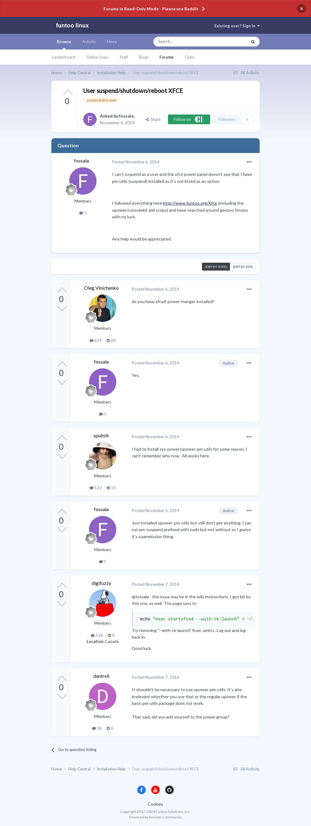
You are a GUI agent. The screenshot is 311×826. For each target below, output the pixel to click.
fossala (126, 115)
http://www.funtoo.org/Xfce (190, 203)
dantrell (101, 676)
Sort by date (243, 266)
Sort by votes (216, 266)
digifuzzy (101, 583)
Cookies (155, 804)
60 (111, 340)
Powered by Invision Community (155, 817)
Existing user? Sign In (237, 25)
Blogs (144, 57)
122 (96, 487)
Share (153, 119)
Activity (89, 41)
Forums (166, 57)
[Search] (188, 41)
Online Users (97, 57)
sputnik (101, 435)
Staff (124, 57)
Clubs (190, 57)
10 (111, 487)
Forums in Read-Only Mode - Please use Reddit (151, 8)
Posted (135, 161)
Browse (64, 44)
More (112, 41)
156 (97, 635)
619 (96, 340)
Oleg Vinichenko (101, 288)
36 (97, 728)
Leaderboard (63, 57)
